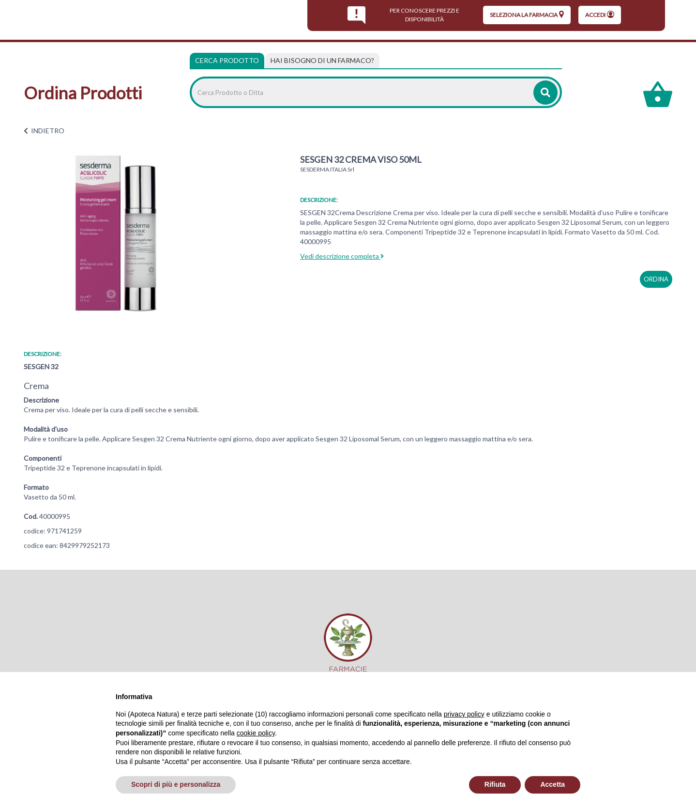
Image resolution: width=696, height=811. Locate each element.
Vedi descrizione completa (342, 256)
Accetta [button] (552, 784)
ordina (656, 279)
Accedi (599, 14)
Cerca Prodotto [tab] (227, 60)
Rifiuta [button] (495, 784)
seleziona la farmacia (527, 14)
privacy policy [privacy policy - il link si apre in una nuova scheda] (464, 714)
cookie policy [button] (256, 733)
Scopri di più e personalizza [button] (175, 784)
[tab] (322, 60)
